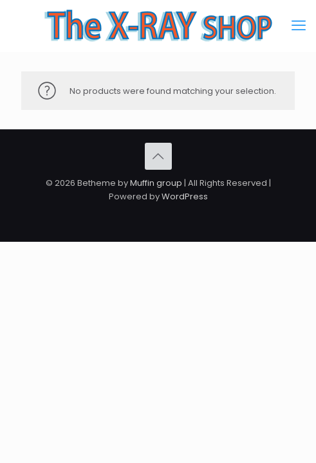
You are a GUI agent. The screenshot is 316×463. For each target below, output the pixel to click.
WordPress (185, 196)
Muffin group (156, 183)
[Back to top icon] (158, 156)
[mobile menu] (299, 26)
